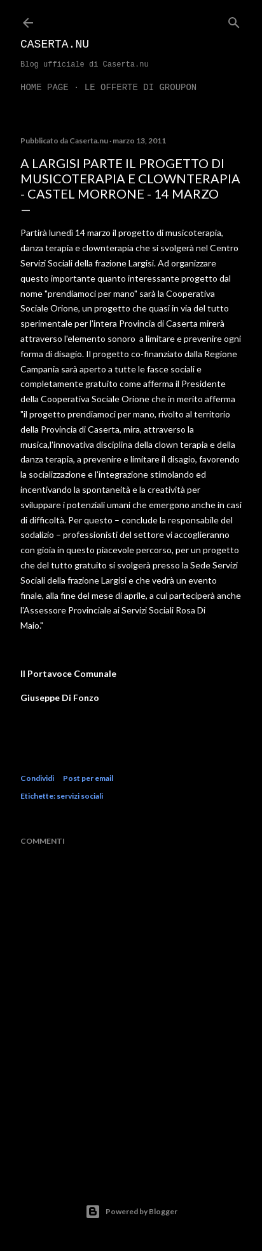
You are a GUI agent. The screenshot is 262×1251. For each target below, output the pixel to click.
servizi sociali (80, 796)
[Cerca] (234, 20)
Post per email (88, 778)
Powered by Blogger (131, 1211)
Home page (44, 87)
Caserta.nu (54, 44)
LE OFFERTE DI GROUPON (141, 87)
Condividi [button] (37, 778)
